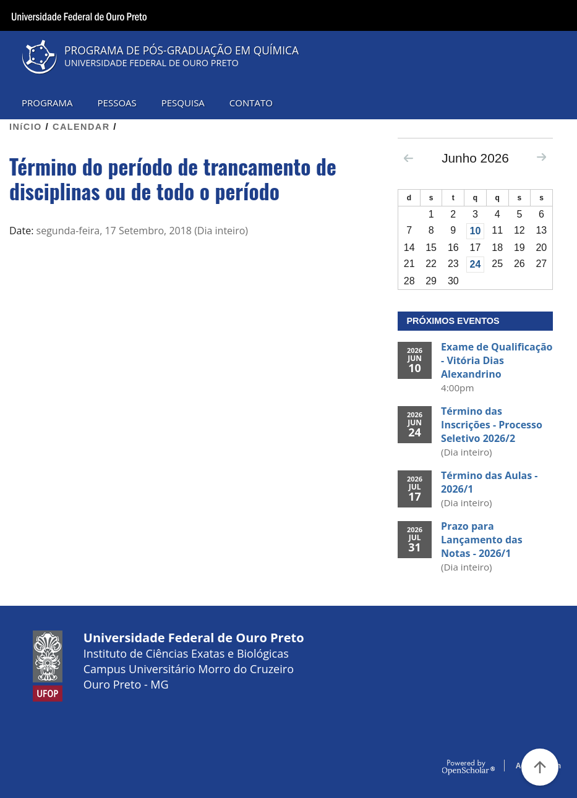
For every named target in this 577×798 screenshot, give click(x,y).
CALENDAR (81, 127)
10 (475, 231)
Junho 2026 (475, 158)
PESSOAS (117, 102)
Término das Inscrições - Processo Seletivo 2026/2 (491, 424)
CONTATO (251, 102)
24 (475, 264)
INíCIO (25, 127)
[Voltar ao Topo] (539, 767)
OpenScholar (468, 768)
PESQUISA (183, 102)
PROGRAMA (47, 102)
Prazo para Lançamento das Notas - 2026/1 (482, 539)
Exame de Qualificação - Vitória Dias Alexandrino (496, 360)
